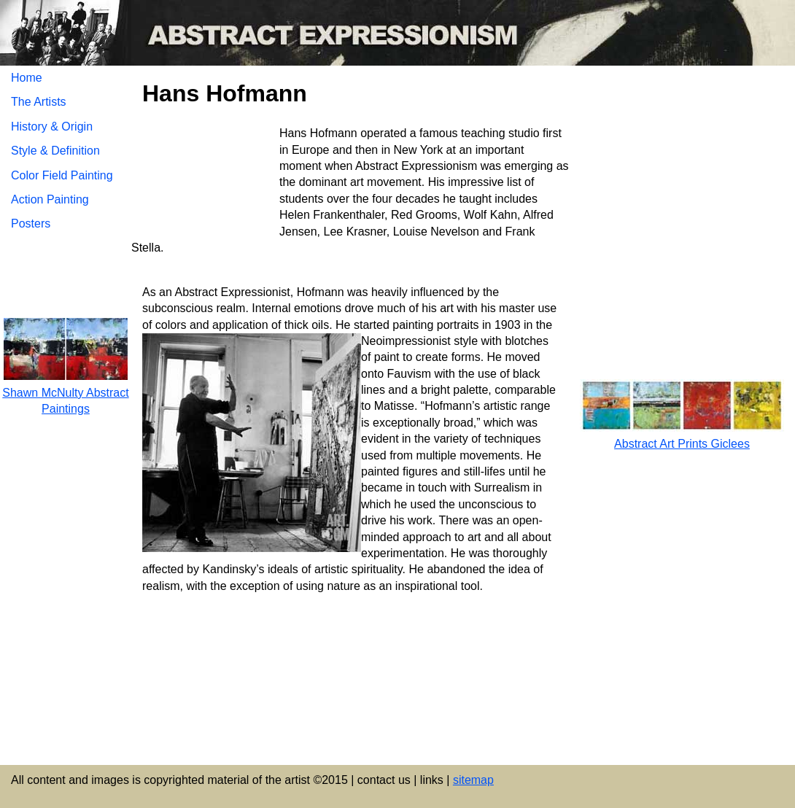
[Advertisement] (350, 651)
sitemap (473, 780)
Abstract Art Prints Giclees (682, 444)
